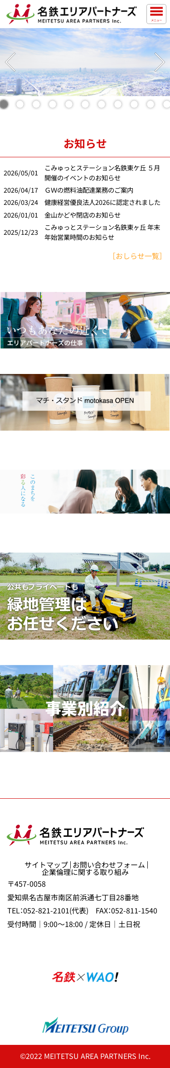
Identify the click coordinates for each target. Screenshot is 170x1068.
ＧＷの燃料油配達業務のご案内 (88, 190)
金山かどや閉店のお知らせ (82, 215)
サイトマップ (46, 865)
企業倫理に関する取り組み (85, 872)
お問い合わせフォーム (109, 865)
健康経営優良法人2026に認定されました (102, 202)
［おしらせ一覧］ (137, 256)
